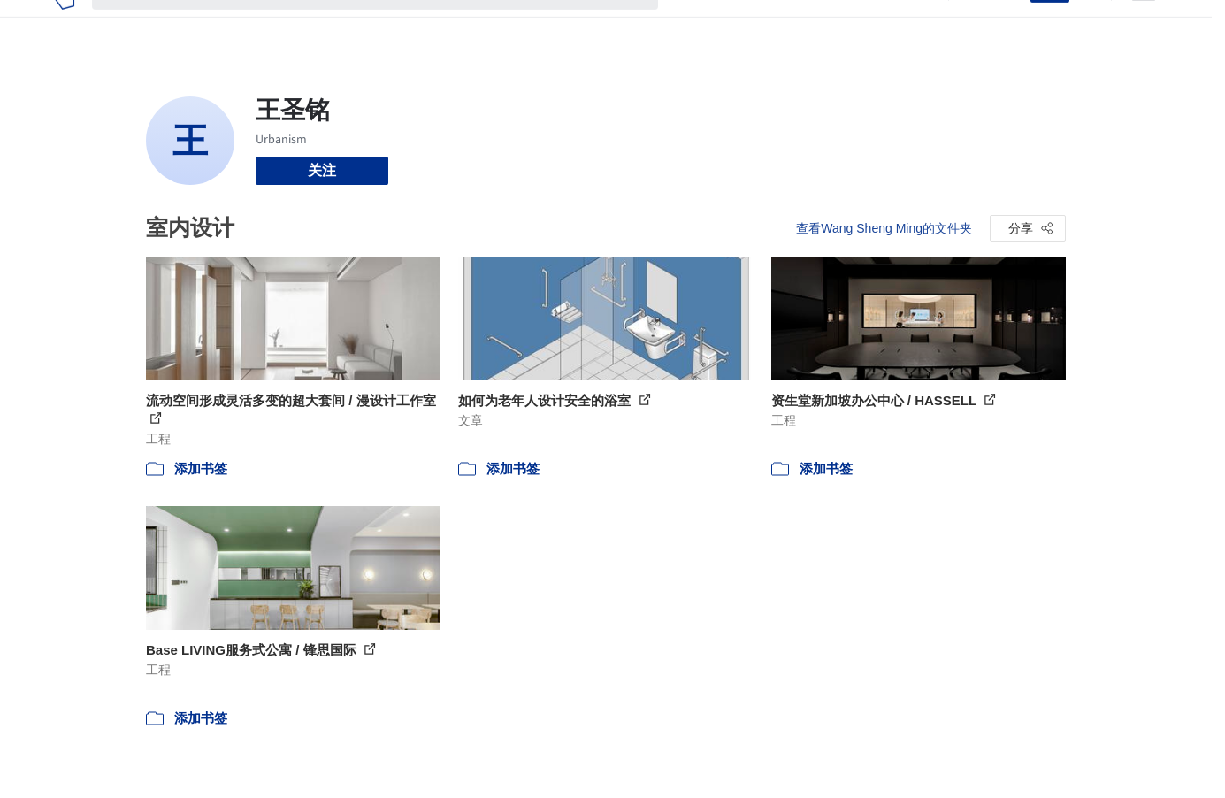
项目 (690, 25)
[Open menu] (1143, 25)
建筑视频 (902, 25)
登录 (1005, 25)
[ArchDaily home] (64, 24)
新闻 (775, 25)
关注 (322, 170)
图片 (732, 25)
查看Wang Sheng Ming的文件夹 (884, 228)
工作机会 (831, 25)
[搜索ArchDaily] (389, 24)
